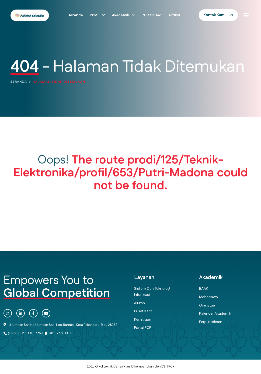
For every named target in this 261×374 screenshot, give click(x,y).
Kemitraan (142, 319)
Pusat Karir (143, 311)
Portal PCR (142, 327)
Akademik (121, 15)
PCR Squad (151, 15)
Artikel (174, 15)
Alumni (140, 303)
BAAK (203, 288)
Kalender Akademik (215, 313)
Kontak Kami (214, 15)
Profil (95, 15)
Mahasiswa (208, 297)
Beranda (75, 15)
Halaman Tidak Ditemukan (58, 83)
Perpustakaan (210, 322)
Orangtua (207, 305)
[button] (246, 15)
